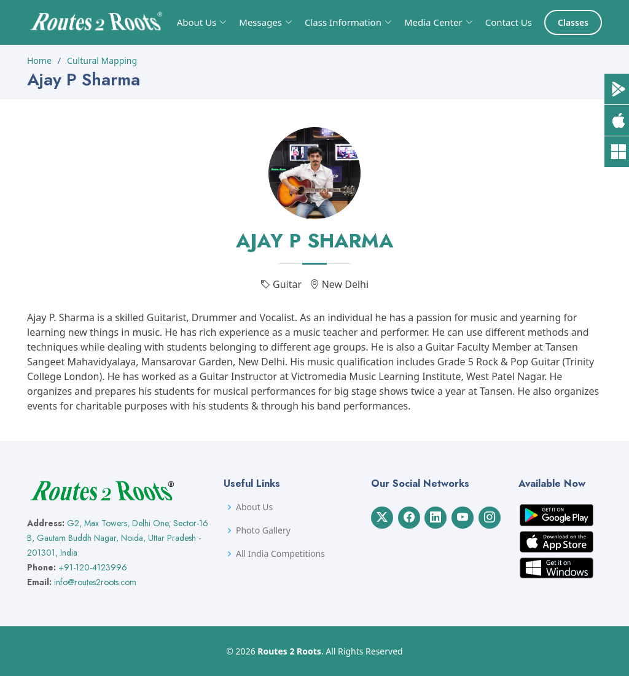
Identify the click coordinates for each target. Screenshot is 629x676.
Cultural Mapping (102, 60)
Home (39, 60)
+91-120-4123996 (92, 567)
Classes (573, 22)
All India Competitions (280, 554)
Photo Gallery (263, 530)
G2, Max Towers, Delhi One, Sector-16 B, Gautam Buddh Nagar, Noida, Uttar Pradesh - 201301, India (117, 538)
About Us (254, 507)
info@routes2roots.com (95, 582)
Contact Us (508, 22)
